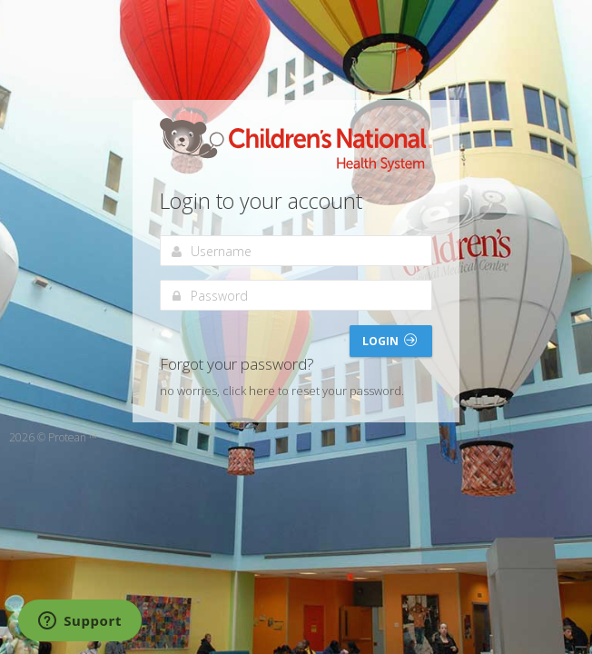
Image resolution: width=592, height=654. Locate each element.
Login (389, 341)
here (262, 390)
